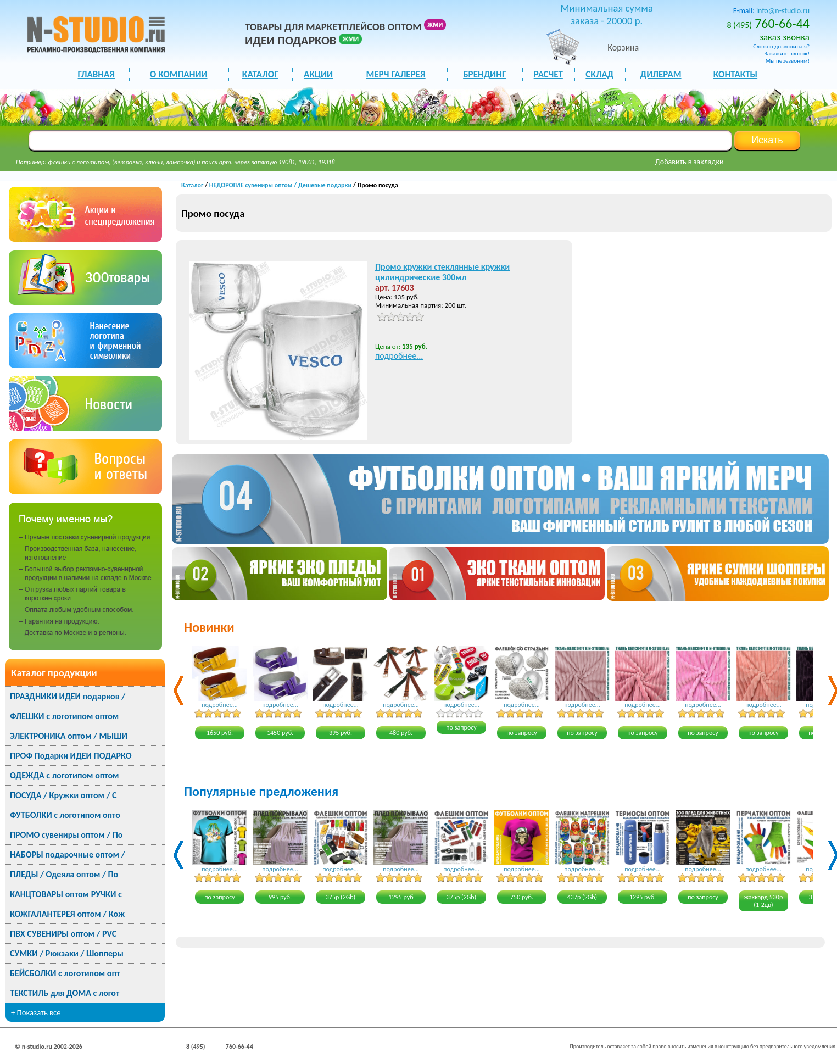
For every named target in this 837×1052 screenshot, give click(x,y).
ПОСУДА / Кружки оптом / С (63, 795)
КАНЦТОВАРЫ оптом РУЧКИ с (66, 894)
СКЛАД (599, 74)
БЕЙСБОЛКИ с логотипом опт (65, 973)
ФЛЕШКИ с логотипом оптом (64, 716)
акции (318, 74)
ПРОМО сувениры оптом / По (66, 835)
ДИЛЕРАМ (661, 74)
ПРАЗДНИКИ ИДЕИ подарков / (67, 696)
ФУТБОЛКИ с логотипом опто (65, 815)
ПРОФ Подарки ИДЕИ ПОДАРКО (70, 755)
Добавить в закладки (689, 161)
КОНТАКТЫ (735, 74)
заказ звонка (785, 37)
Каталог (192, 185)
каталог (260, 74)
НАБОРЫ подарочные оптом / (67, 854)
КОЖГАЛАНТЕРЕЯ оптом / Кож (67, 914)
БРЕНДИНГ (484, 74)
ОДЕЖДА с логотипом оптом (64, 775)
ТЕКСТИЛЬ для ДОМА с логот (64, 993)
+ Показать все (36, 1012)
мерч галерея (395, 74)
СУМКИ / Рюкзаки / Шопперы (67, 953)
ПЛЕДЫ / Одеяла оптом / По (64, 874)
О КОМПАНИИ (179, 74)
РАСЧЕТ (548, 74)
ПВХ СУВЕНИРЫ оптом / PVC (63, 933)
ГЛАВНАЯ (96, 74)
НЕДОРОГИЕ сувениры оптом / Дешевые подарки (281, 185)
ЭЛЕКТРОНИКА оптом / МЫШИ (68, 736)
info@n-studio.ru (783, 10)
